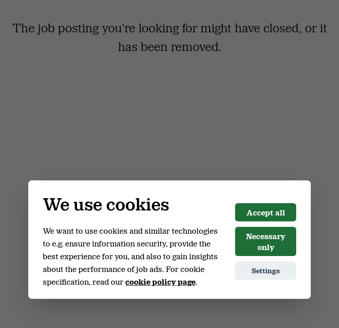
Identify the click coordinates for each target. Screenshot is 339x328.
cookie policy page (160, 282)
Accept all (266, 212)
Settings (266, 270)
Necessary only (265, 241)
